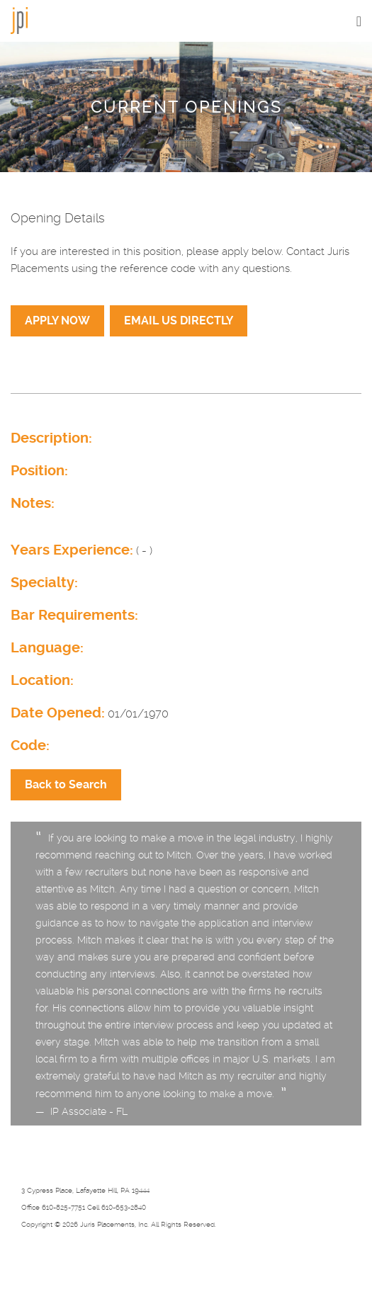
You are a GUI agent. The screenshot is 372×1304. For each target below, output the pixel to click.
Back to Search (66, 784)
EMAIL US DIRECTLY (178, 320)
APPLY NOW (57, 320)
